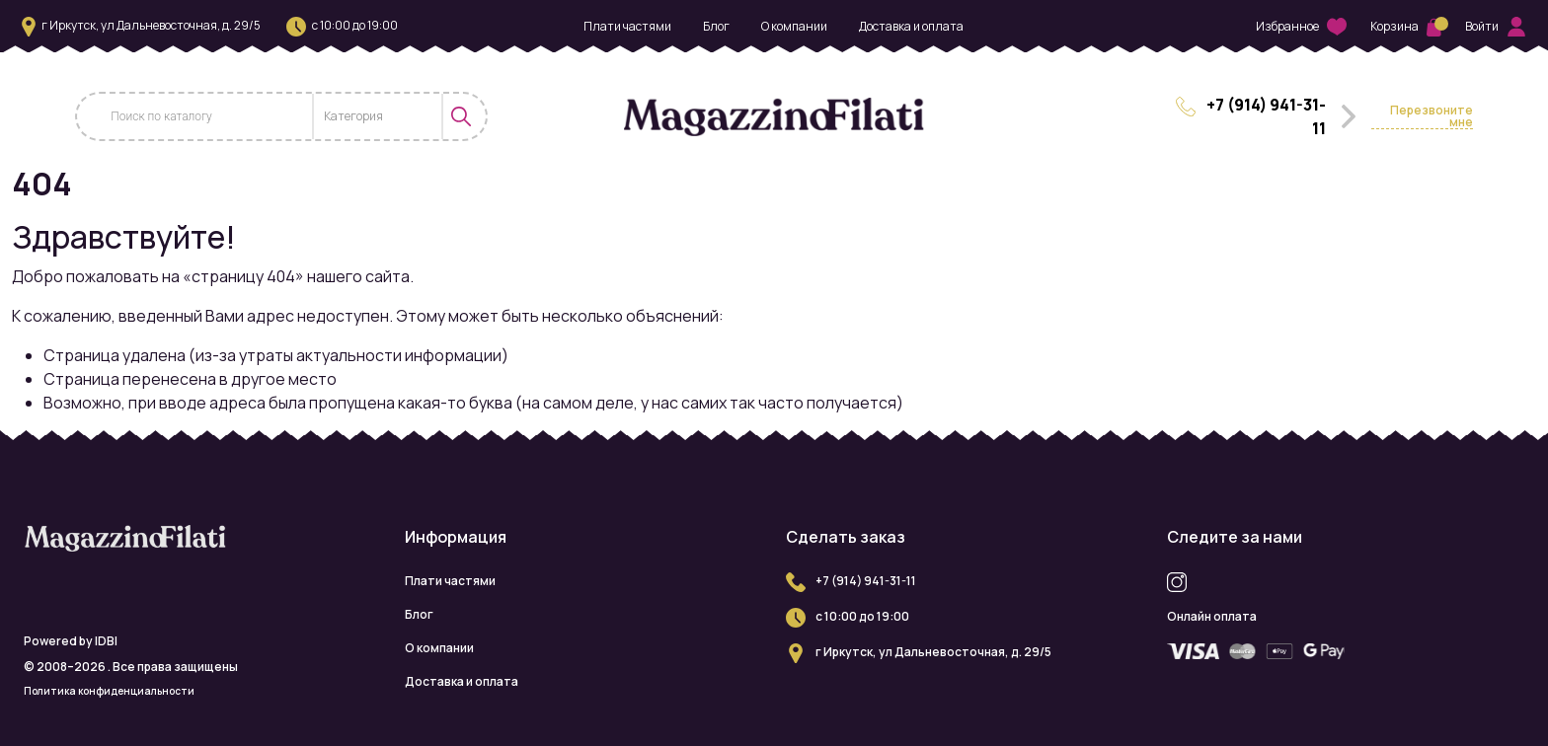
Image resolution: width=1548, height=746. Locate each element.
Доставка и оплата (911, 26)
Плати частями (627, 26)
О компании (794, 26)
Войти (1495, 27)
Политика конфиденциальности (109, 691)
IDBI (106, 641)
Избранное (1301, 27)
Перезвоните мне (1431, 117)
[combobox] (377, 116)
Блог (716, 26)
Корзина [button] (1405, 26)
